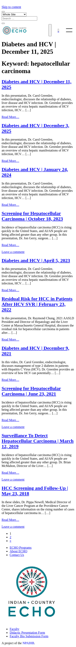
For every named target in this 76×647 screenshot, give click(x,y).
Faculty (14, 629)
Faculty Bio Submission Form (29, 636)
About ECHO (18, 551)
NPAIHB (28, 643)
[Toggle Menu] (69, 30)
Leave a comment (13, 252)
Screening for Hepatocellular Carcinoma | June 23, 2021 (31, 391)
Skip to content (11, 7)
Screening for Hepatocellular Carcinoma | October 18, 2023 (32, 216)
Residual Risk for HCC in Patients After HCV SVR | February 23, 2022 (37, 304)
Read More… (10, 117)
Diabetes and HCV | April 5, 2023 (36, 260)
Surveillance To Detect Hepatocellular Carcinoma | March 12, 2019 (38, 441)
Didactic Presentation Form (27, 632)
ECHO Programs (21, 547)
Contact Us (17, 555)
